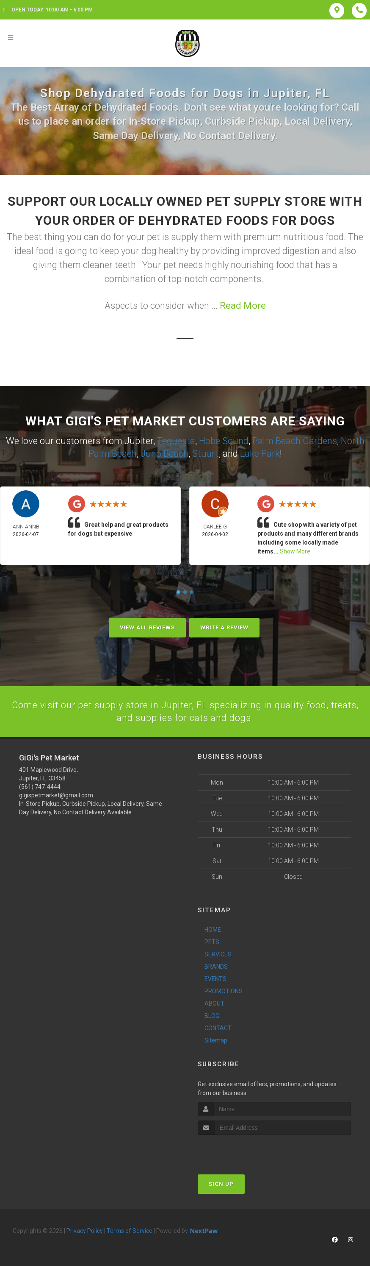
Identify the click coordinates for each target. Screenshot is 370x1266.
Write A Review (224, 626)
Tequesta (176, 440)
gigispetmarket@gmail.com (56, 794)
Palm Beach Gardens (294, 440)
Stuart (205, 452)
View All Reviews (147, 626)
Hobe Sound (224, 440)
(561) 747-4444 (40, 786)
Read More (243, 305)
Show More (295, 550)
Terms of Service (129, 1230)
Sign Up (221, 1183)
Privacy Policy (84, 1230)
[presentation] (243, 1150)
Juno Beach (164, 452)
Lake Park (260, 452)
